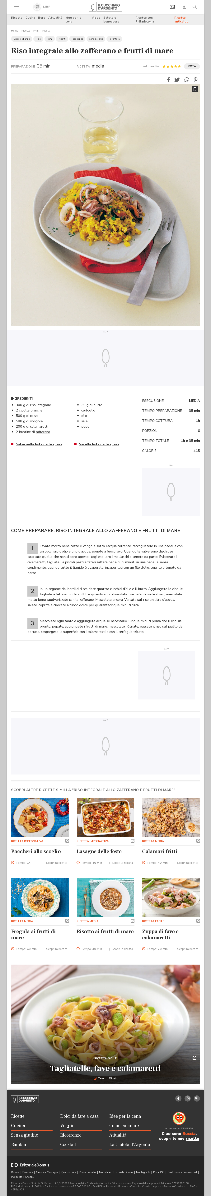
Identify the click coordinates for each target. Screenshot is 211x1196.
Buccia (189, 1133)
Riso (38, 38)
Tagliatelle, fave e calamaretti (105, 1068)
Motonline (105, 1172)
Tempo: (23, 863)
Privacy (122, 1186)
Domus (15, 1172)
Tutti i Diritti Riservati (104, 1186)
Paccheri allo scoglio (36, 851)
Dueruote (28, 1172)
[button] (168, 79)
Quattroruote (69, 1172)
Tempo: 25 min (106, 1078)
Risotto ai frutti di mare (105, 931)
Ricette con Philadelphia (144, 20)
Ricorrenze (77, 38)
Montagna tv (143, 1172)
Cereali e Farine (22, 38)
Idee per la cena (73, 20)
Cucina (30, 18)
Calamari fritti (159, 851)
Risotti (46, 31)
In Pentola (114, 38)
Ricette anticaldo (181, 20)
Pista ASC (159, 1172)
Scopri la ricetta (56, 863)
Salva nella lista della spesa (39, 444)
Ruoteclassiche (88, 1172)
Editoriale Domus (124, 1172)
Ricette (16, 18)
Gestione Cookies (173, 1186)
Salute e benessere (111, 20)
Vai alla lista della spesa (99, 444)
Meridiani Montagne (47, 1172)
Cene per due (96, 38)
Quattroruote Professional (182, 1172)
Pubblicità (17, 1177)
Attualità (55, 18)
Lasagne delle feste (99, 851)
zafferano (43, 432)
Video (96, 18)
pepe (85, 426)
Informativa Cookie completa (145, 1186)
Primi (36, 31)
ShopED (30, 1177)
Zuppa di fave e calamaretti (160, 934)
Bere (41, 18)
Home (14, 31)
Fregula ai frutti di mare (33, 934)
